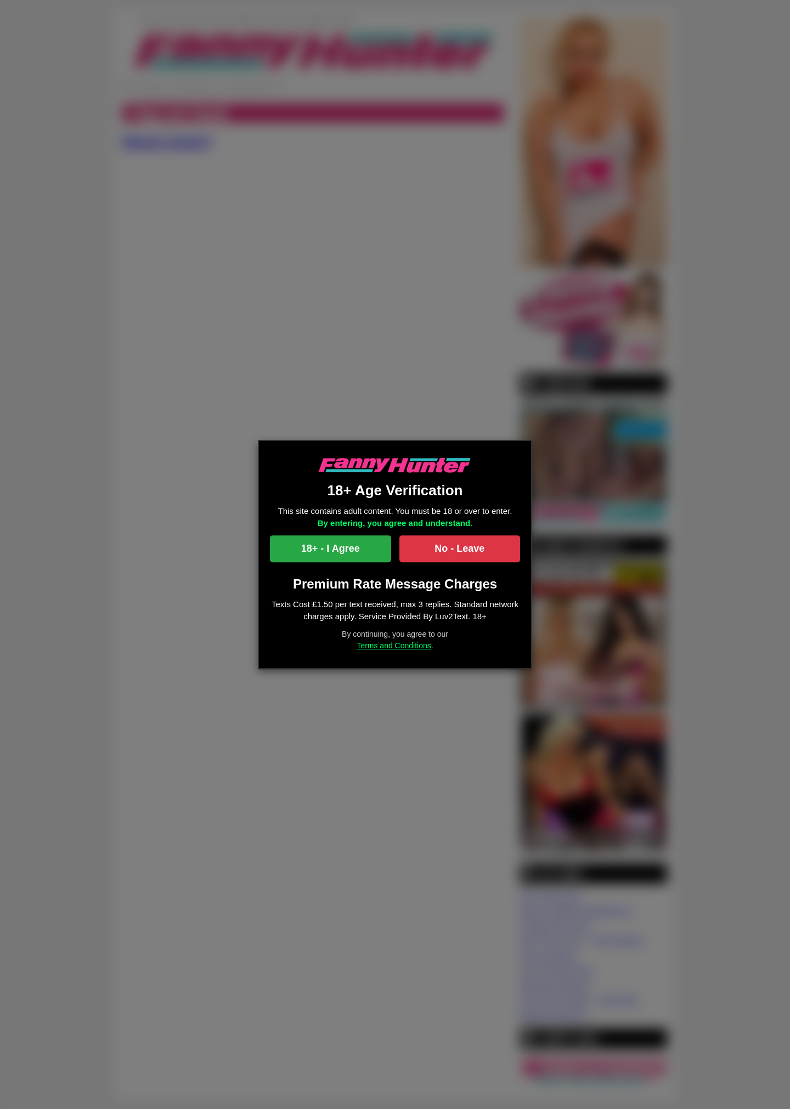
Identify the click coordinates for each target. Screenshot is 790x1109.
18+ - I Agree (330, 548)
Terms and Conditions (394, 645)
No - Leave (459, 548)
